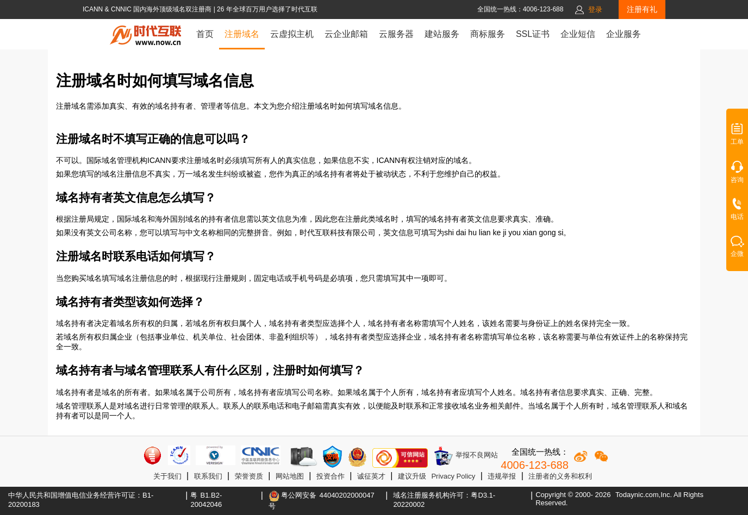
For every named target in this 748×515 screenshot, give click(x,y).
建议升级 (412, 476)
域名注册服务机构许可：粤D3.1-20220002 (444, 499)
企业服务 (623, 34)
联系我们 (208, 476)
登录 (595, 9)
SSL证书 (533, 34)
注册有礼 (642, 9)
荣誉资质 (249, 476)
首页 (205, 34)
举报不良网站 (465, 455)
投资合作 (330, 476)
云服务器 (396, 34)
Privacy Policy (453, 476)
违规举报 (502, 476)
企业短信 (577, 34)
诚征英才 (371, 476)
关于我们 (167, 476)
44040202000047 (346, 495)
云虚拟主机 (292, 34)
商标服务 (487, 34)
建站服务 (442, 34)
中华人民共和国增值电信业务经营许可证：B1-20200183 (80, 499)
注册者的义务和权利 (560, 476)
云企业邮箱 (346, 34)
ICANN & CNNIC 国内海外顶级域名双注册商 (148, 9)
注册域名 (242, 34)
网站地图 (290, 476)
